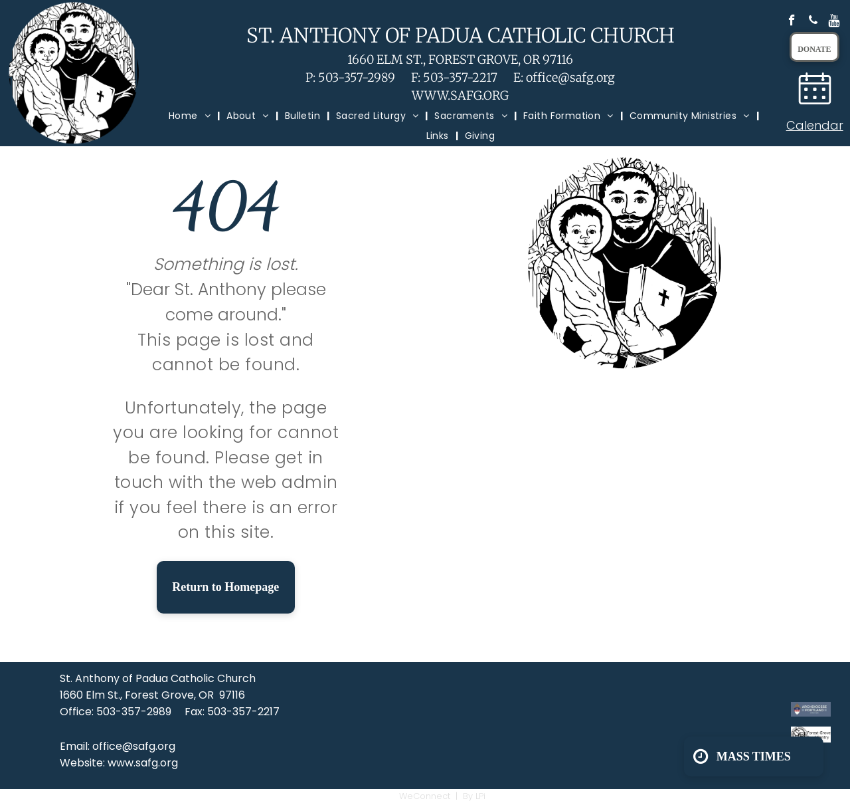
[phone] (813, 22)
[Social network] (834, 22)
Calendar (814, 125)
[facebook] (792, 22)
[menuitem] (191, 116)
